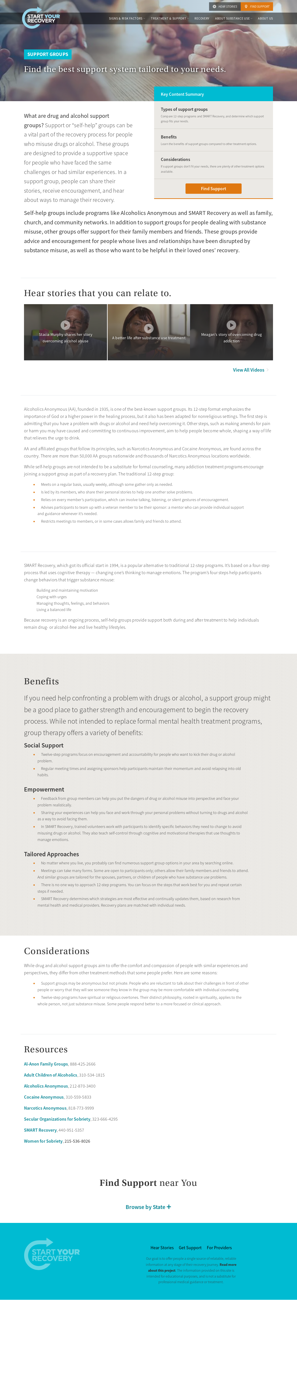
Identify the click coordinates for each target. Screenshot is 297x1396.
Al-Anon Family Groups (46, 1064)
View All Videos (248, 370)
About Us (265, 18)
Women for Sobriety (43, 1141)
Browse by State (145, 1207)
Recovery (202, 18)
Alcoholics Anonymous (46, 1086)
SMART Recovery (40, 1130)
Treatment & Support (168, 18)
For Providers (219, 1248)
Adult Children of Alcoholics (50, 1075)
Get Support (190, 1248)
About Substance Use (232, 18)
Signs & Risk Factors (125, 18)
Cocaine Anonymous (44, 1097)
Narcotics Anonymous (45, 1108)
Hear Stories (227, 6)
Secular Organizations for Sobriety (57, 1119)
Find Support (259, 6)
